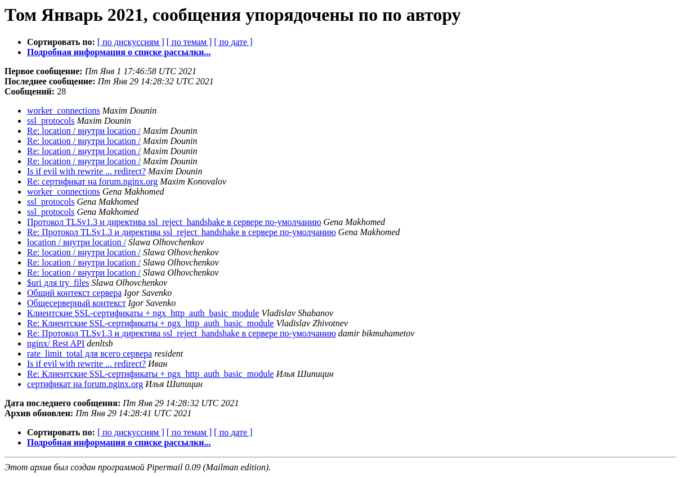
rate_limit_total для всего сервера (89, 353)
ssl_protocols (50, 120)
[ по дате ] (233, 42)
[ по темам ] (189, 42)
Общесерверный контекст (76, 303)
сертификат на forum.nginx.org (85, 384)
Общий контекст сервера (74, 293)
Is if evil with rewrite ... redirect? (86, 171)
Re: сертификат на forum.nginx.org (92, 181)
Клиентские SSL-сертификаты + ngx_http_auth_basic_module (143, 313)
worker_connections (63, 110)
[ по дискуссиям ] (130, 42)
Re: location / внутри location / (84, 131)
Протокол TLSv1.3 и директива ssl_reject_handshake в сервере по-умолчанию (174, 222)
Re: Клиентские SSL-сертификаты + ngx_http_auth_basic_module (150, 323)
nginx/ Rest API (55, 343)
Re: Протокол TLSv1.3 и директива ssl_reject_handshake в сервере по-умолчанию (181, 232)
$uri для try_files (58, 282)
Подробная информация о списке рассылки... (118, 52)
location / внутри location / (76, 242)
